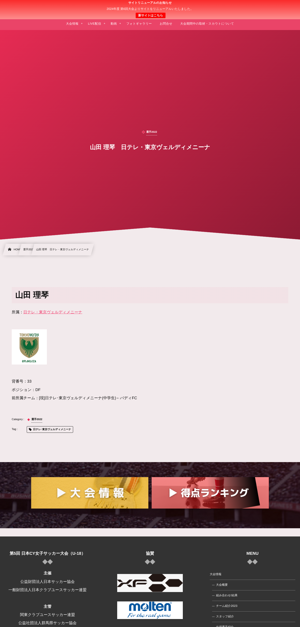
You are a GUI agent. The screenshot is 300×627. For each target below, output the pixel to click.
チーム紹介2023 (226, 606)
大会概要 (222, 584)
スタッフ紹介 (225, 616)
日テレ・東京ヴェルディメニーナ (52, 312)
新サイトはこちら (150, 15)
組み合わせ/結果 (227, 595)
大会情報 (215, 574)
